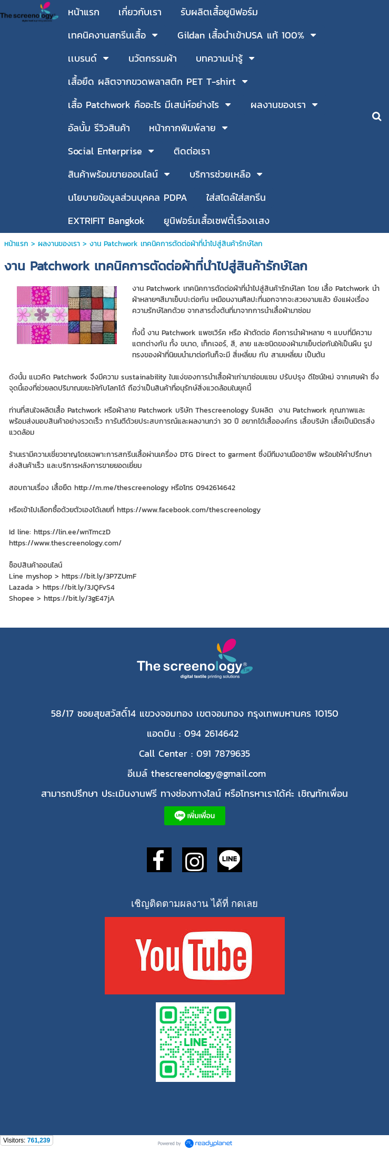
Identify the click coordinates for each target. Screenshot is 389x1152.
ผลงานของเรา (59, 243)
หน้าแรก (17, 243)
